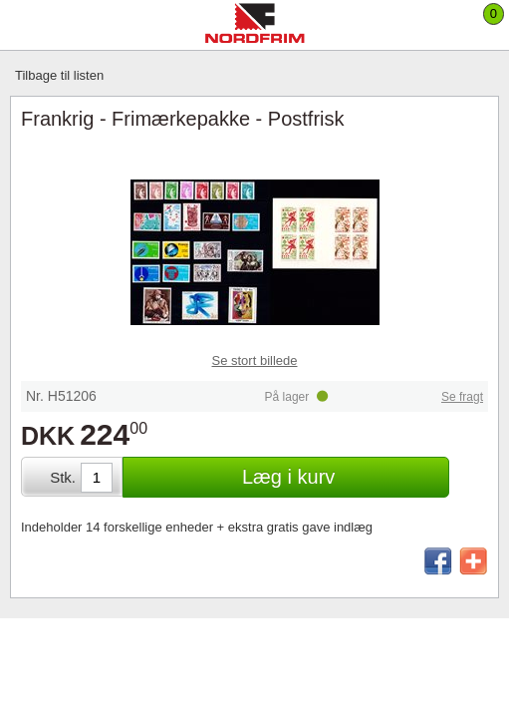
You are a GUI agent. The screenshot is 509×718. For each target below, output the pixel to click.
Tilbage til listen (59, 75)
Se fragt (462, 397)
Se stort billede (255, 360)
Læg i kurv (288, 477)
